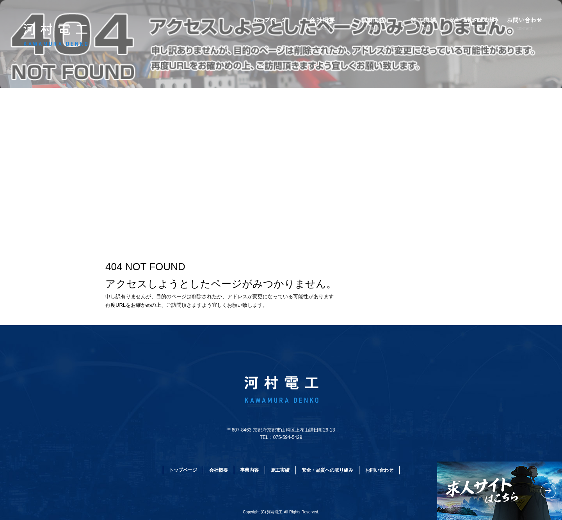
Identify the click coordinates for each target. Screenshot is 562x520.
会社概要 (322, 23)
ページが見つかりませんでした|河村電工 (49, 203)
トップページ (271, 23)
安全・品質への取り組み (474, 23)
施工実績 (423, 23)
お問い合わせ (525, 23)
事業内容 (372, 23)
